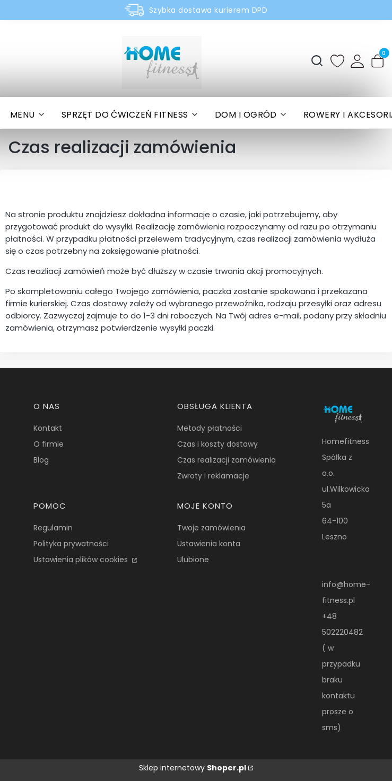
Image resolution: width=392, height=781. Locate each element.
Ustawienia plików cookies (81, 559)
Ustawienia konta (208, 543)
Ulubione (193, 559)
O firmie (48, 444)
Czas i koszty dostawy (217, 444)
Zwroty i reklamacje (213, 476)
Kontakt (47, 428)
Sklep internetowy (192, 767)
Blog (41, 460)
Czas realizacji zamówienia (226, 460)
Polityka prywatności (71, 543)
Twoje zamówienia (211, 527)
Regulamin (53, 527)
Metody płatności (209, 428)
